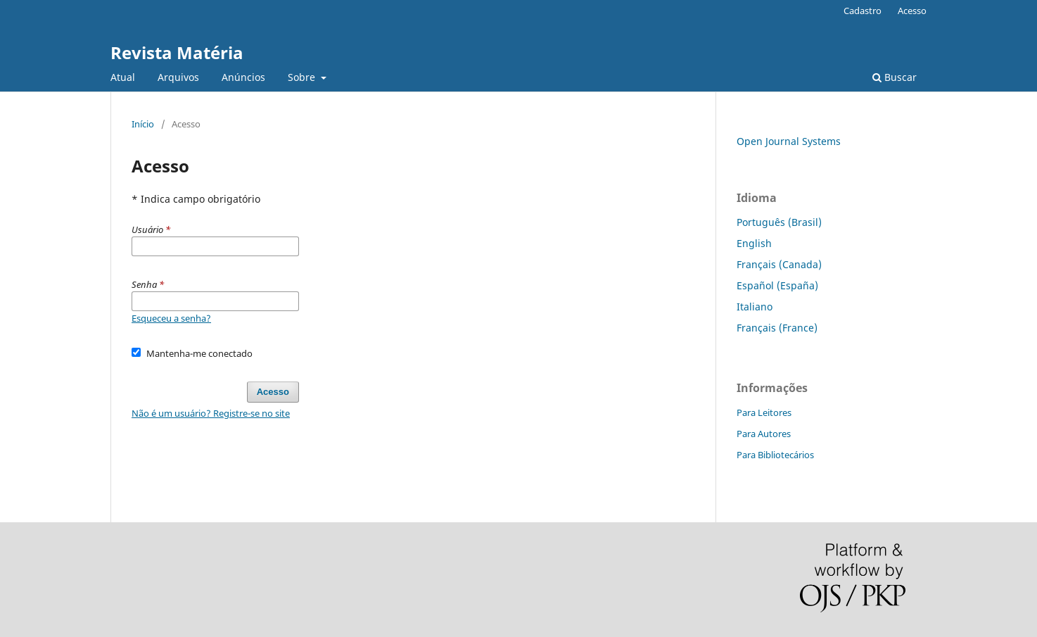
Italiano (754, 306)
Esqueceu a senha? (171, 318)
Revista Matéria (176, 52)
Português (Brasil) (779, 222)
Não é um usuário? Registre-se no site (211, 413)
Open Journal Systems (789, 141)
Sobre (303, 77)
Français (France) (777, 327)
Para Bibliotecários (775, 454)
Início (143, 124)
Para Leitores (764, 412)
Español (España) (777, 285)
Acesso (912, 10)
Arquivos (178, 77)
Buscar (894, 77)
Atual (122, 77)
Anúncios (243, 77)
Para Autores (764, 433)
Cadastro (863, 10)
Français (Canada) (779, 264)
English (754, 243)
